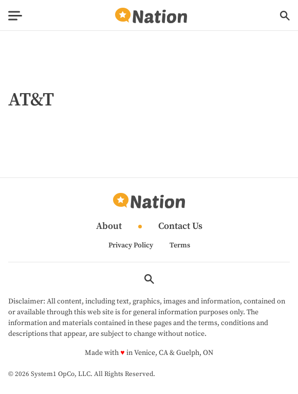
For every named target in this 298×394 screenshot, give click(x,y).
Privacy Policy (130, 245)
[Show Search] (285, 16)
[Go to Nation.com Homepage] (151, 16)
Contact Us (180, 226)
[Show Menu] (15, 16)
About (109, 226)
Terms (180, 245)
